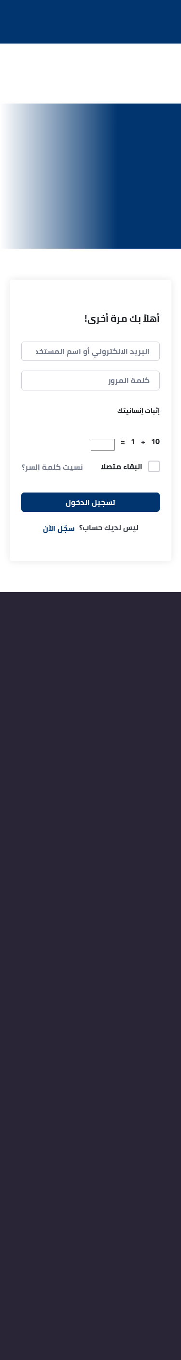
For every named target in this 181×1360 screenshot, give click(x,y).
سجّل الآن (59, 528)
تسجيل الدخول (90, 502)
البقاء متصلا (121, 467)
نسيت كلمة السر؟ (52, 467)
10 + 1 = (138, 441)
